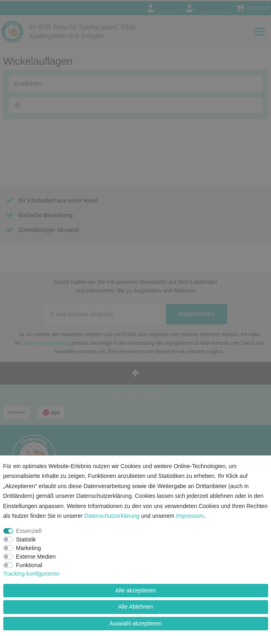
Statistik (26, 539)
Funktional (29, 565)
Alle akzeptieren (135, 590)
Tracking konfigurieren (31, 573)
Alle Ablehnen (135, 606)
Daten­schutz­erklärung (112, 516)
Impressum (190, 516)
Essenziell (29, 531)
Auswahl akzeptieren (135, 623)
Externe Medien (36, 556)
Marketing (28, 548)
